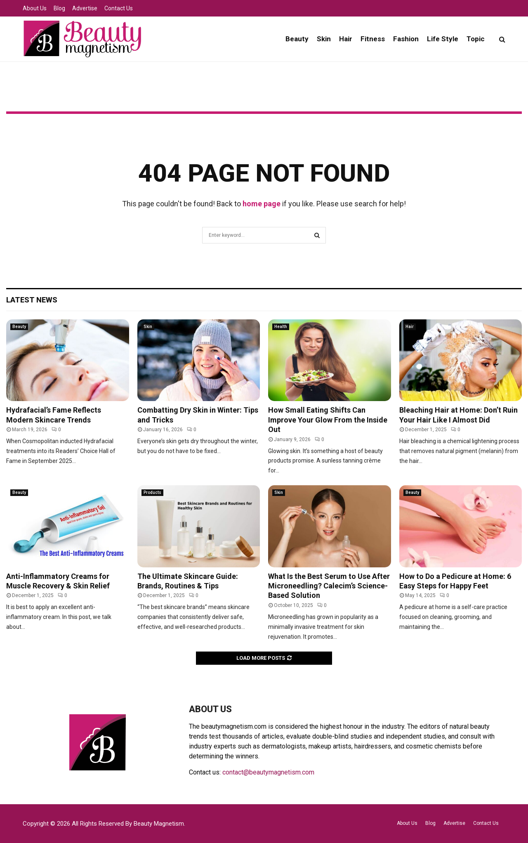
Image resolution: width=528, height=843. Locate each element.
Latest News (31, 299)
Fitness (373, 39)
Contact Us (118, 8)
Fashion (406, 39)
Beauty (297, 39)
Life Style (442, 39)
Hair (345, 39)
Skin (324, 39)
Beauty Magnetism (159, 823)
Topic (476, 39)
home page (261, 203)
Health (280, 326)
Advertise (84, 8)
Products (152, 492)
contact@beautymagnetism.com (268, 772)
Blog (59, 8)
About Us (35, 8)
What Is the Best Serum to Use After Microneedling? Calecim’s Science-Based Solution (329, 586)
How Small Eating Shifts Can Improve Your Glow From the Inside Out (327, 420)
